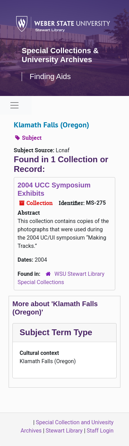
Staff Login (100, 430)
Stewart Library (64, 430)
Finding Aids (50, 76)
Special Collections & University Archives (60, 55)
